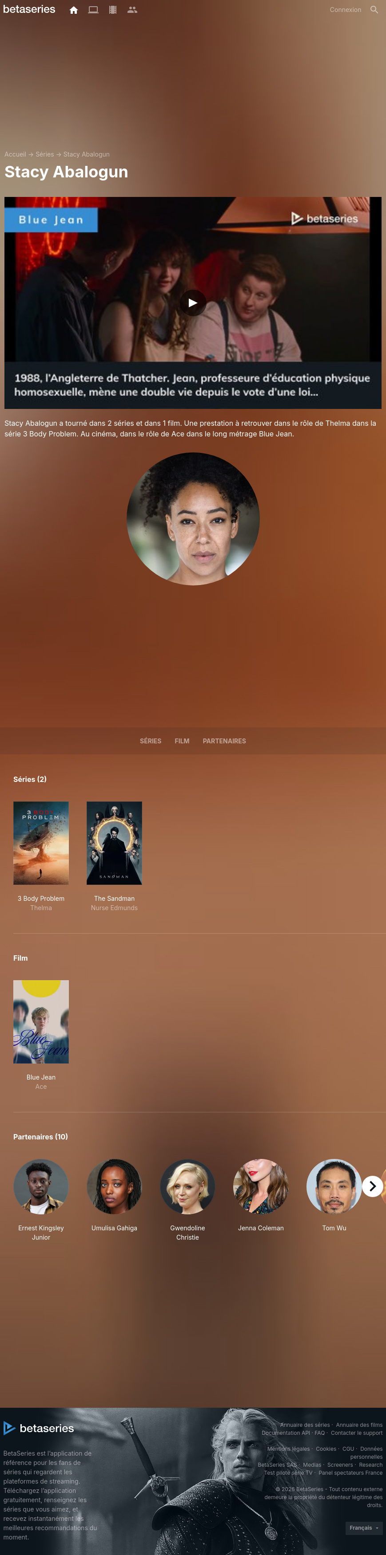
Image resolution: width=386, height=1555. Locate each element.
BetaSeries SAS (277, 1464)
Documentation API (286, 1432)
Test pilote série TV (288, 1472)
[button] (41, 1200)
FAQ (319, 1432)
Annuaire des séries (305, 1424)
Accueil (15, 154)
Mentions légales (288, 1448)
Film (182, 741)
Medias (312, 1464)
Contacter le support (357, 1432)
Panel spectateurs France (350, 1472)
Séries (45, 154)
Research (371, 1464)
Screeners (340, 1464)
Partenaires (224, 741)
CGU (348, 1448)
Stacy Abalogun (87, 154)
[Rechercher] (374, 10)
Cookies (326, 1448)
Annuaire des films (359, 1424)
